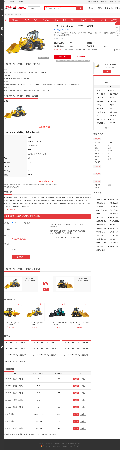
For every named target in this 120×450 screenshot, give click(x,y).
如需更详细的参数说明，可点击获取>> (10, 187)
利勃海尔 (97, 188)
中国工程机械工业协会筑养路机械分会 (98, 1)
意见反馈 (71, 443)
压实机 (112, 97)
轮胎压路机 (100, 97)
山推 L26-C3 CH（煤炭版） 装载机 (12, 393)
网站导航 (12, 1)
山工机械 (97, 142)
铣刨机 (112, 105)
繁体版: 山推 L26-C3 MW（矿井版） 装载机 (42, 434)
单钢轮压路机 (101, 94)
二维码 (118, 50)
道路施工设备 (114, 246)
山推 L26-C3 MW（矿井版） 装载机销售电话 (15, 349)
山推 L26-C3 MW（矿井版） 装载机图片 (76, 349)
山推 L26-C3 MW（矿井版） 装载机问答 (76, 355)
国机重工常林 (99, 153)
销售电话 (46, 20)
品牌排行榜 (109, 8)
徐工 (109, 148)
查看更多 (106, 128)
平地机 (99, 105)
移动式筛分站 (101, 119)
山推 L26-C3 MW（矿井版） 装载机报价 (76, 342)
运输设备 (112, 239)
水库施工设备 (100, 214)
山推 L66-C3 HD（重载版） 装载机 (12, 407)
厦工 (109, 145)
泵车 (98, 116)
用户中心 (21, 1)
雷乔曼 (110, 159)
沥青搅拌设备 (101, 112)
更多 (116, 8)
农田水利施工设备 (115, 210)
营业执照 (77, 446)
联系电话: (7, 235)
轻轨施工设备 (100, 232)
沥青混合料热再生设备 (102, 123)
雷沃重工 (97, 151)
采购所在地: (6, 244)
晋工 (109, 153)
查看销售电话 (81, 56)
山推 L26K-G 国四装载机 (11, 323)
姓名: (8, 229)
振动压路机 (100, 101)
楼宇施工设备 (114, 199)
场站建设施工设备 (101, 217)
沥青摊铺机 (100, 108)
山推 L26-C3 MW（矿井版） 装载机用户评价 (46, 342)
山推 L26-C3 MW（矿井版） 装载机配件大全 (15, 361)
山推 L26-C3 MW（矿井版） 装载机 (13, 386)
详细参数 (58, 50)
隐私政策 (77, 443)
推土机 (99, 90)
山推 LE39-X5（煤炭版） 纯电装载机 (79, 323)
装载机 (11, 14)
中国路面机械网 (8, 8)
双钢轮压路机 (114, 94)
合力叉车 (97, 162)
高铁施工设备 (114, 228)
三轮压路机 (113, 101)
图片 (64, 20)
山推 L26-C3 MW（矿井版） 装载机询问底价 (46, 355)
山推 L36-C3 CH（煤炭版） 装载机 (12, 379)
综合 (4, 20)
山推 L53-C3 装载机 (8, 421)
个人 (14, 223)
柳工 (96, 145)
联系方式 (64, 443)
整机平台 (22, 8)
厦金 (96, 159)
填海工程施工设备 (101, 235)
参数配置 (14, 20)
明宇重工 (97, 156)
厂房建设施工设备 (115, 203)
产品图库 (99, 8)
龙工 (109, 156)
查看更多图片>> (44, 57)
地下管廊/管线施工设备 (101, 210)
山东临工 (111, 142)
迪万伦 (97, 169)
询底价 (76, 379)
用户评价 (26, 20)
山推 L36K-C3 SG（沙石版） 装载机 (34, 323)
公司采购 (27, 223)
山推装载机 (18, 14)
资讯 (56, 20)
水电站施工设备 (115, 224)
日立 (96, 177)
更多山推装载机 (92, 50)
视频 (72, 20)
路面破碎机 (113, 116)
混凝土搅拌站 (114, 108)
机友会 (111, 1)
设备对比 (117, 22)
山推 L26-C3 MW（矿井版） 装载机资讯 (45, 349)
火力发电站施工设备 (101, 224)
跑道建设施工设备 (101, 250)
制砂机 (112, 119)
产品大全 (90, 8)
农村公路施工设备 (101, 246)
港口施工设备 (114, 235)
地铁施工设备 (114, 232)
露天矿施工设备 (101, 199)
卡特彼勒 (97, 185)
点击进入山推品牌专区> (7, 209)
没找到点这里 (117, 29)
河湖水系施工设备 (115, 206)
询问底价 (83, 20)
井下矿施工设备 (101, 243)
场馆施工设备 (100, 203)
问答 (92, 20)
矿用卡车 (112, 123)
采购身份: (7, 223)
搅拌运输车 (113, 112)
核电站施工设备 (101, 221)
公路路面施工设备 (115, 243)
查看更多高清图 (44, 127)
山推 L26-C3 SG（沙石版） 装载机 (56, 323)
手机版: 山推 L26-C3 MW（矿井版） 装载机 (15, 434)
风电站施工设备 (115, 221)
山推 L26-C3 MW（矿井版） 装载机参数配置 (15, 342)
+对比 (83, 379)
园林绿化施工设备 (101, 206)
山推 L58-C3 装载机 (8, 414)
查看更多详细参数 (44, 181)
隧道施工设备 (114, 217)
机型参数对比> (69, 50)
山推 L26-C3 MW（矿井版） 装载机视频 (14, 355)
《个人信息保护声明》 (74, 237)
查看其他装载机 (81, 50)
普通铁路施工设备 (115, 214)
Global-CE (117, 1)
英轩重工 (111, 151)
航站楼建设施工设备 (101, 239)
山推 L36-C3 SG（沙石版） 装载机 (12, 428)
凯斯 (109, 185)
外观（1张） (4, 101)
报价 (36, 20)
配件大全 (103, 20)
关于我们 (57, 443)
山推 (106, 83)
